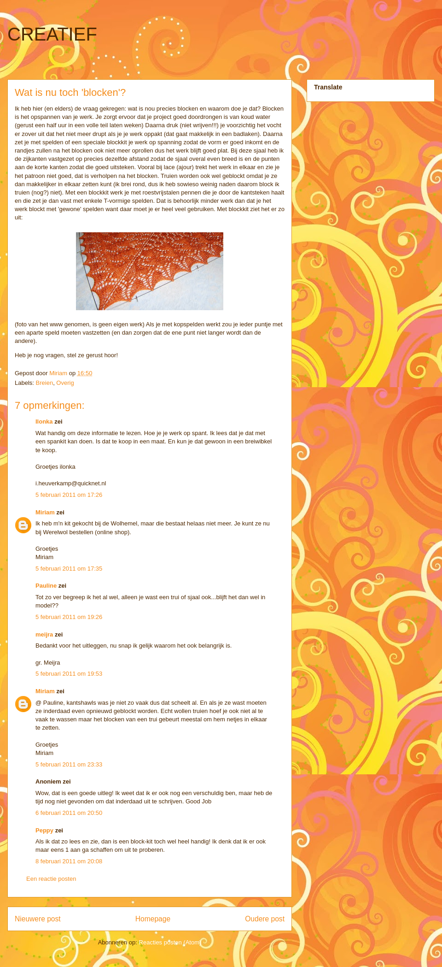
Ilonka (44, 421)
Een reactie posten (51, 878)
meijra (44, 634)
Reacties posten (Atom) (170, 942)
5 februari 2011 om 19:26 (68, 616)
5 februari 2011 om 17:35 (68, 568)
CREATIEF (52, 34)
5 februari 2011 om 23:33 (68, 764)
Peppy (44, 830)
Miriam (45, 512)
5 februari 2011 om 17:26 (68, 494)
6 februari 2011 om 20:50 (68, 812)
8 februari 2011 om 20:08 (68, 861)
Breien (44, 382)
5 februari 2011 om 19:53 (68, 673)
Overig (65, 382)
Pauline (46, 585)
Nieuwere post (38, 919)
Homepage (152, 919)
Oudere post (265, 919)
